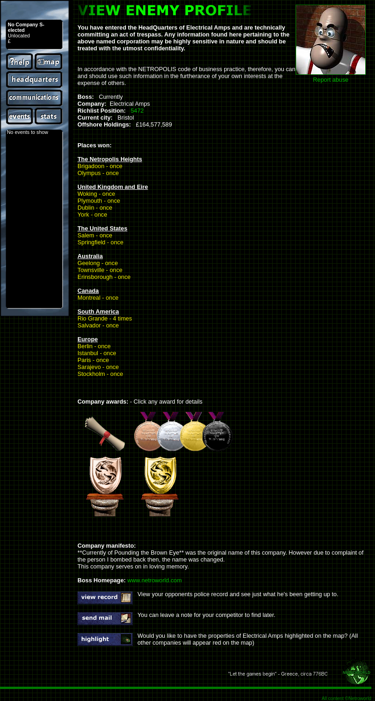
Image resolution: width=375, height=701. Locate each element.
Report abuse (331, 79)
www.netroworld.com (154, 580)
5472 (137, 110)
